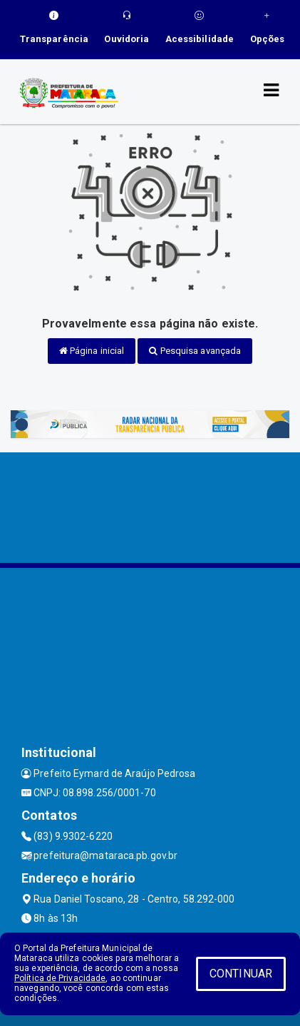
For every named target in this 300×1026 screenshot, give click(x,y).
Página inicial (92, 350)
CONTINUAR (241, 973)
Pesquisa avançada (195, 350)
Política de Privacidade (59, 978)
